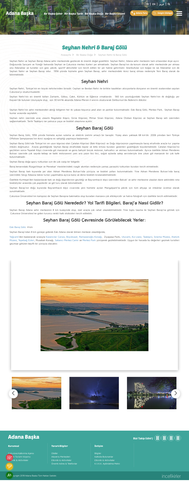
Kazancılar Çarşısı (55, 237)
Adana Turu (139, 13)
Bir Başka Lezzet (115, 13)
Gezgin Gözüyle (162, 13)
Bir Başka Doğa (94, 13)
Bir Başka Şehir (53, 13)
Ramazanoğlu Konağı (90, 237)
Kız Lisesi (136, 237)
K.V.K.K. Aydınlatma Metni (107, 466)
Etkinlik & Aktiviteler (18, 462)
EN (153, 4)
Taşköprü (147, 237)
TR (147, 4)
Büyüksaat (72, 237)
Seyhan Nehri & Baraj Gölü (112, 55)
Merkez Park (89, 240)
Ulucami (125, 237)
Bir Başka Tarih (73, 13)
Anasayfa (67, 55)
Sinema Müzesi (162, 237)
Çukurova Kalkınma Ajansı (21, 455)
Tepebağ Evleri (26, 240)
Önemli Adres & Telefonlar (64, 466)
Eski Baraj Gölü (18, 227)
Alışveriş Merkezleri (60, 459)
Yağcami (14, 237)
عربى (161, 4)
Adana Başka (20, 13)
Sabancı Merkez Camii (67, 240)
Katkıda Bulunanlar (103, 459)
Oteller (54, 455)
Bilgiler (97, 455)
